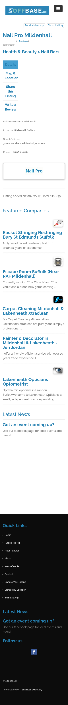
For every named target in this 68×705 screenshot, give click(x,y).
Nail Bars (50, 51)
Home (8, 535)
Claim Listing (55, 25)
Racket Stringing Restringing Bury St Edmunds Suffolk (32, 235)
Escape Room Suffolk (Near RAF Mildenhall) (31, 274)
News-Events (12, 566)
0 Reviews (22, 41)
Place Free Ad (12, 542)
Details (10, 64)
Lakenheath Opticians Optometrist (25, 382)
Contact (9, 574)
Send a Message (34, 25)
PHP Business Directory (29, 689)
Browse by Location (15, 589)
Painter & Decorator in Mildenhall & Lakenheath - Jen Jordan (30, 343)
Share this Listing (10, 91)
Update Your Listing (15, 582)
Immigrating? (12, 597)
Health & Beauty (20, 51)
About (8, 558)
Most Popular (12, 550)
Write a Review (10, 107)
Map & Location (11, 75)
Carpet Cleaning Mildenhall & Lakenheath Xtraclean (33, 311)
